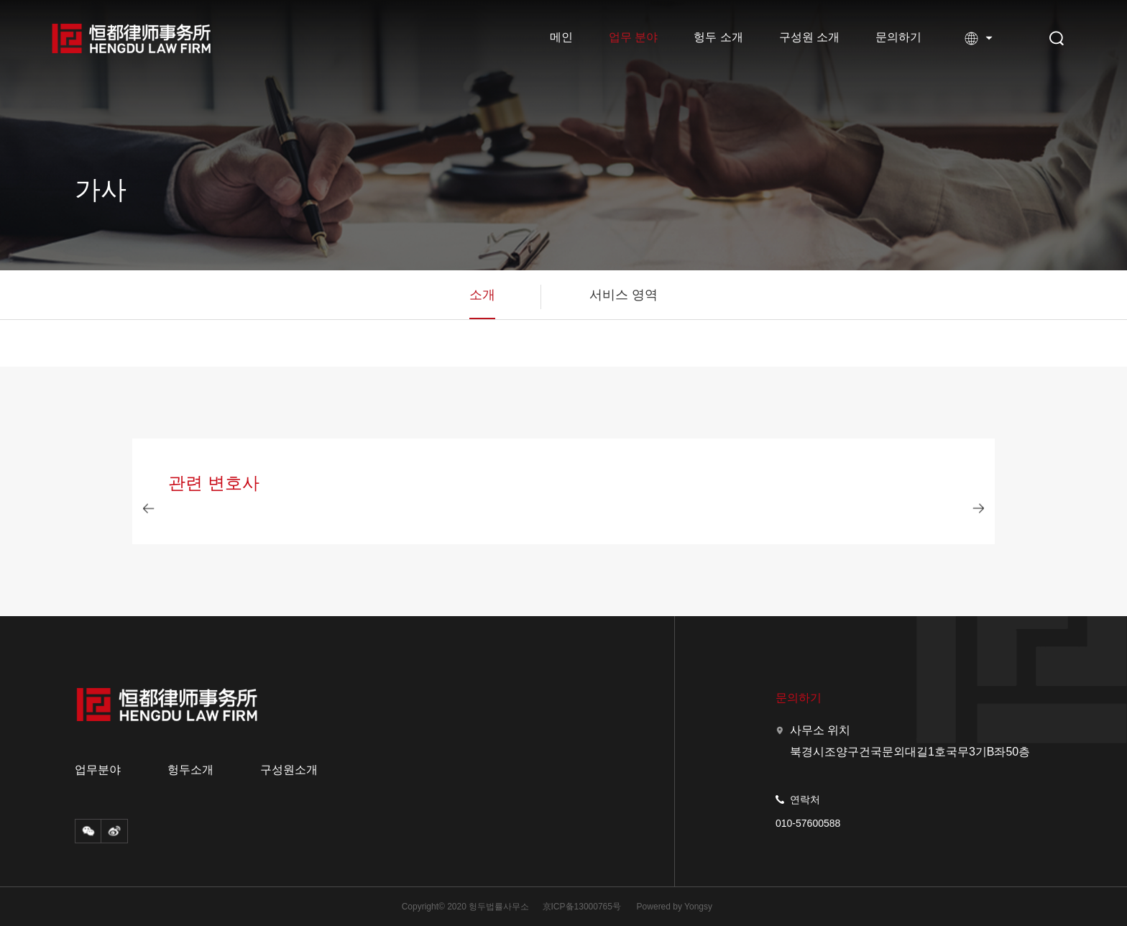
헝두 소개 (718, 37)
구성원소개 (289, 770)
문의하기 (898, 37)
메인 (561, 37)
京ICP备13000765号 (582, 906)
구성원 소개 (809, 37)
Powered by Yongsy (674, 906)
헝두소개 (190, 770)
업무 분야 (633, 37)
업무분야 (98, 770)
